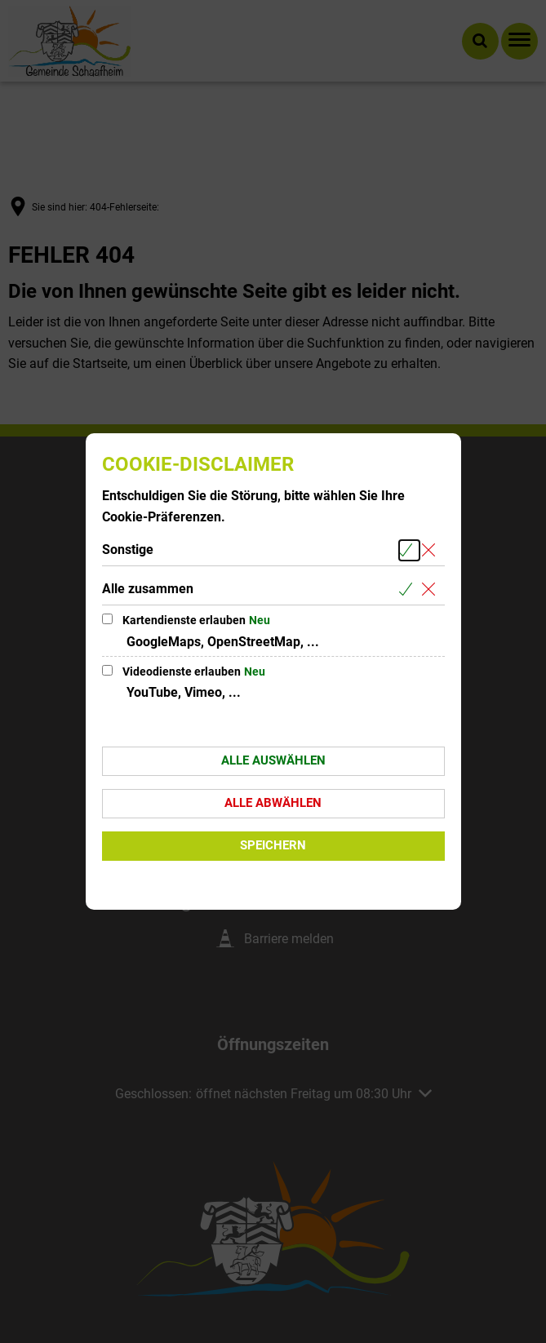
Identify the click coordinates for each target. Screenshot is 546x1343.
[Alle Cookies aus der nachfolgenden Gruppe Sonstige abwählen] (432, 550)
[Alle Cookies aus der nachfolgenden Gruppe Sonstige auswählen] (409, 550)
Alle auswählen (273, 760)
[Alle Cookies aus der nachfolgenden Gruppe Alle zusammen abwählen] (432, 589)
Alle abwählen (273, 803)
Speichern (273, 845)
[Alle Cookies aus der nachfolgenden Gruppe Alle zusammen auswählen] (409, 589)
